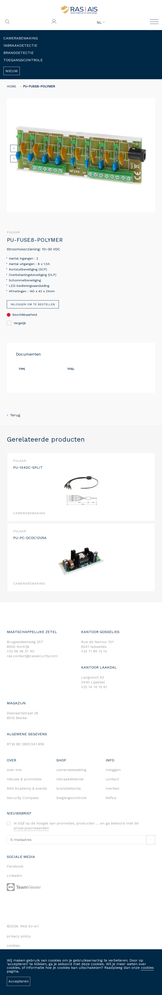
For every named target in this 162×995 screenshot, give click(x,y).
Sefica (111, 798)
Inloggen (113, 770)
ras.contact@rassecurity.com (32, 656)
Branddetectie (18, 53)
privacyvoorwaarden (31, 828)
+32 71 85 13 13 (94, 651)
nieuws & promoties (24, 779)
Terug (13, 415)
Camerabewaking (20, 38)
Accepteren (18, 981)
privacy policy (19, 936)
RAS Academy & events (27, 788)
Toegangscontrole (23, 60)
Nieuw (11, 71)
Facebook (15, 866)
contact (112, 779)
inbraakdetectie (70, 779)
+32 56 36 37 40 (20, 651)
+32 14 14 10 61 (94, 687)
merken (112, 788)
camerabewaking (71, 770)
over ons (14, 770)
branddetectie (68, 788)
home (11, 86)
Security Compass (23, 798)
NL (101, 22)
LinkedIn (14, 875)
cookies (147, 967)
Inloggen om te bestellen (33, 304)
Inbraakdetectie (20, 45)
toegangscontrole (71, 798)
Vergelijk (16, 323)
